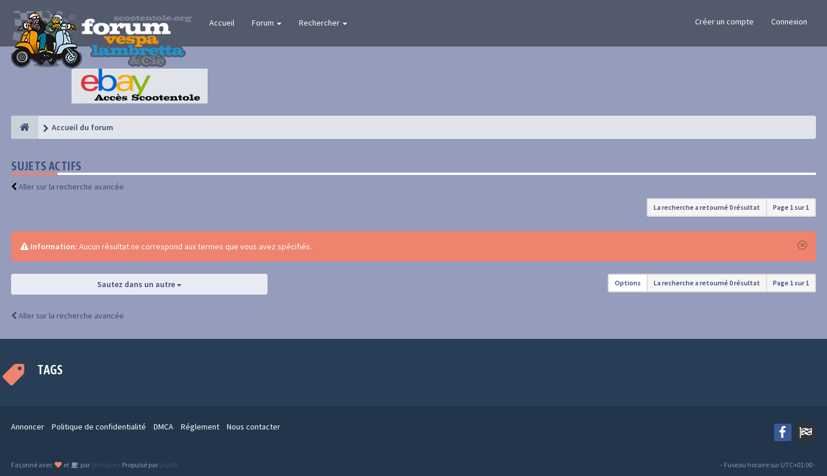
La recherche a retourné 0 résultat (707, 207)
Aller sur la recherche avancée (71, 186)
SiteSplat (103, 464)
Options (628, 282)
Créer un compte (724, 21)
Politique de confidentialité (99, 426)
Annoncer (27, 426)
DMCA (163, 426)
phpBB (168, 464)
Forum (266, 22)
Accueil (221, 22)
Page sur (791, 207)
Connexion (789, 21)
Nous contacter (253, 426)
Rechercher (323, 22)
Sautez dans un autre (139, 284)
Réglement (200, 426)
